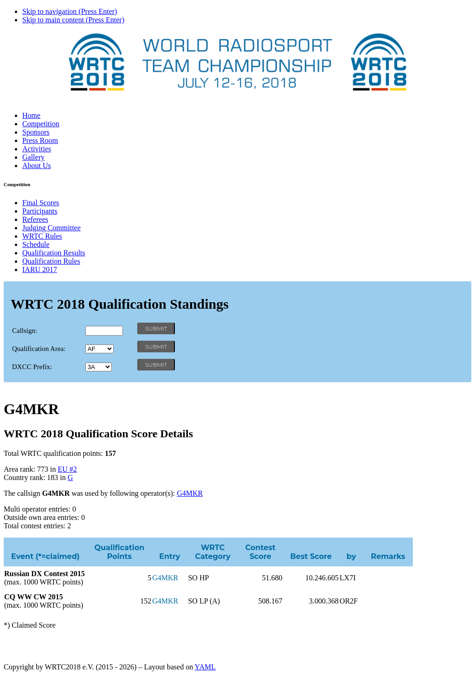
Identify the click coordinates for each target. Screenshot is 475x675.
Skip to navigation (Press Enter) (69, 11)
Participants (40, 211)
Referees (35, 219)
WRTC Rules (42, 236)
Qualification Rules (51, 261)
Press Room (40, 140)
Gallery (33, 157)
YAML (205, 667)
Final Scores (40, 203)
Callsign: (24, 330)
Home (31, 115)
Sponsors (36, 132)
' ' (99, 348)
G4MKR (190, 493)
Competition (40, 124)
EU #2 (67, 469)
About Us (36, 165)
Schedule (36, 244)
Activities (36, 149)
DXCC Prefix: (32, 366)
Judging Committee (51, 228)
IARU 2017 (39, 269)
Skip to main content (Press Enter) (73, 20)
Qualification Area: (38, 348)
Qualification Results (53, 253)
